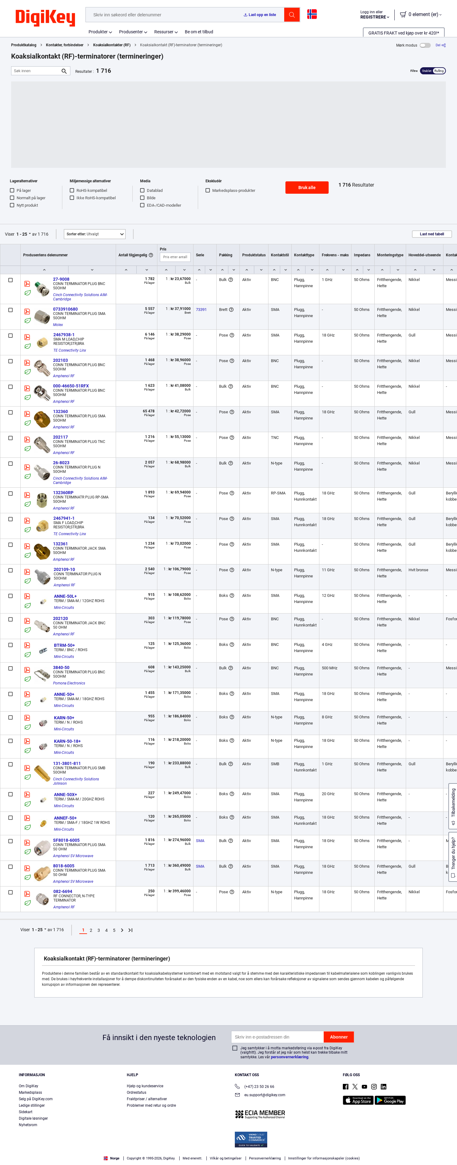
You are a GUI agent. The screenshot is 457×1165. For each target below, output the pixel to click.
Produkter (98, 31)
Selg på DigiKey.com (36, 1099)
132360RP (63, 492)
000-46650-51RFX (71, 385)
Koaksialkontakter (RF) (112, 45)
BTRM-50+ (64, 645)
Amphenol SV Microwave (73, 856)
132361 (60, 543)
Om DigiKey (28, 1086)
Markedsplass (30, 1092)
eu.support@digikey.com (260, 1095)
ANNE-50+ (64, 694)
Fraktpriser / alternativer (147, 1099)
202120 (60, 618)
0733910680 (65, 309)
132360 (60, 411)
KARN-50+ (64, 717)
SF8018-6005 (66, 840)
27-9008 (61, 279)
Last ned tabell (432, 234)
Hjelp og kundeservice (145, 1086)
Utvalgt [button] (83, 234)
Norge (111, 1158)
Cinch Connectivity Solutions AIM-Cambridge (80, 297)
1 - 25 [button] (21, 234)
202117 (60, 437)
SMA (200, 840)
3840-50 (61, 667)
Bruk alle (307, 187)
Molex (58, 325)
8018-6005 (63, 865)
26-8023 (61, 462)
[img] (45, 18)
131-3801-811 (67, 763)
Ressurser (163, 31)
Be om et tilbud (199, 31)
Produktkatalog (23, 45)
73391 (201, 309)
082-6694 (62, 891)
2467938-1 (64, 334)
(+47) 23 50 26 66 (254, 1087)
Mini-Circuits (64, 607)
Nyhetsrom (28, 1125)
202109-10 (64, 569)
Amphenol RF (64, 376)
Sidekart (25, 1112)
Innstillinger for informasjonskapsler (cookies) (324, 1158)
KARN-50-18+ (67, 741)
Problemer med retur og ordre (151, 1105)
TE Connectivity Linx (69, 350)
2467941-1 (64, 518)
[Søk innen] (35, 71)
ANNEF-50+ (65, 818)
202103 (60, 360)
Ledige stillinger (32, 1105)
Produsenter (131, 31)
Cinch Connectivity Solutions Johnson (76, 781)
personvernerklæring (289, 1057)
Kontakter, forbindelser (64, 45)
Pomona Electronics (69, 683)
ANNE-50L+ (65, 596)
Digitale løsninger (33, 1118)
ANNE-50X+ (65, 794)
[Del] (441, 45)
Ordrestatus (136, 1092)
